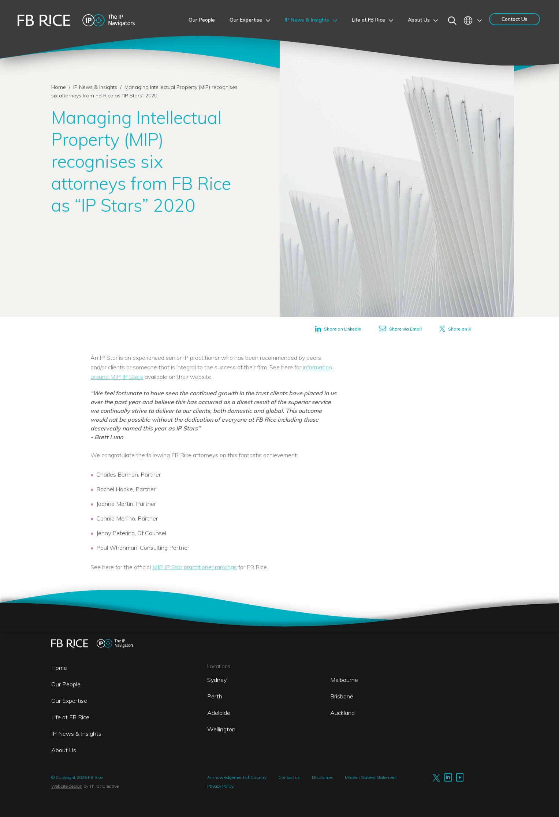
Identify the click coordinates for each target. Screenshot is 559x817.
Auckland (342, 712)
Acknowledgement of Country (237, 777)
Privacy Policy (220, 786)
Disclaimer (322, 777)
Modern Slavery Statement (371, 777)
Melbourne (344, 679)
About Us (63, 750)
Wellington (221, 729)
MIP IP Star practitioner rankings (194, 567)
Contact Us (515, 19)
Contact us (289, 777)
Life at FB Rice (70, 717)
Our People (66, 684)
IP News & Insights (96, 87)
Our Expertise (69, 700)
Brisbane (341, 696)
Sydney (217, 679)
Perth (214, 696)
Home (58, 87)
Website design (66, 786)
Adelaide (218, 712)
